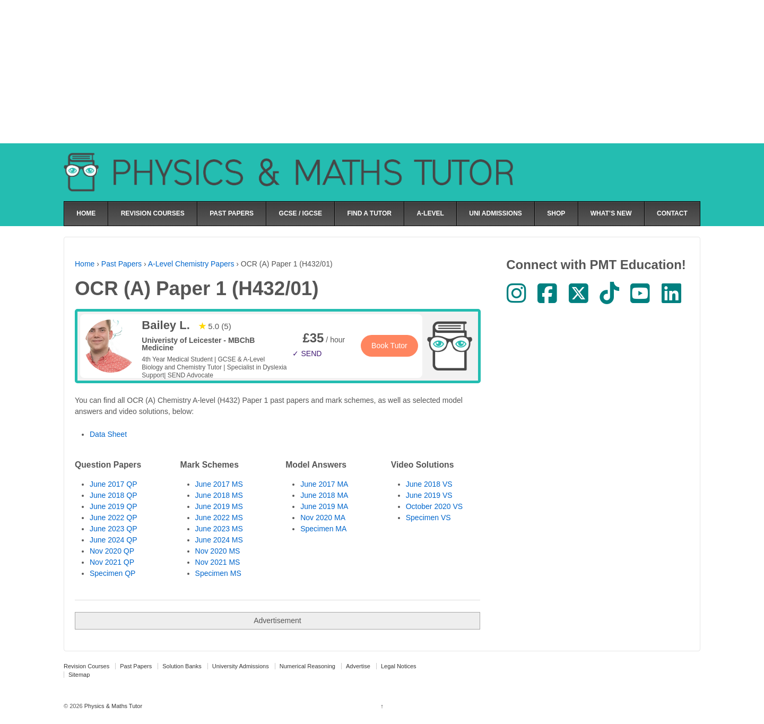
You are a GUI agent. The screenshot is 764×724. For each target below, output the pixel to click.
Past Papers (121, 264)
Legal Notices (398, 666)
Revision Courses (86, 666)
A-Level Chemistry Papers (191, 264)
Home (84, 264)
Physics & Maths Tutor (112, 706)
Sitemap (79, 674)
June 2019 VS (429, 495)
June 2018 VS (429, 484)
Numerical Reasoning (307, 666)
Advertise (358, 666)
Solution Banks (181, 666)
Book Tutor (389, 345)
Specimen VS (428, 517)
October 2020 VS (434, 506)
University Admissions (240, 666)
